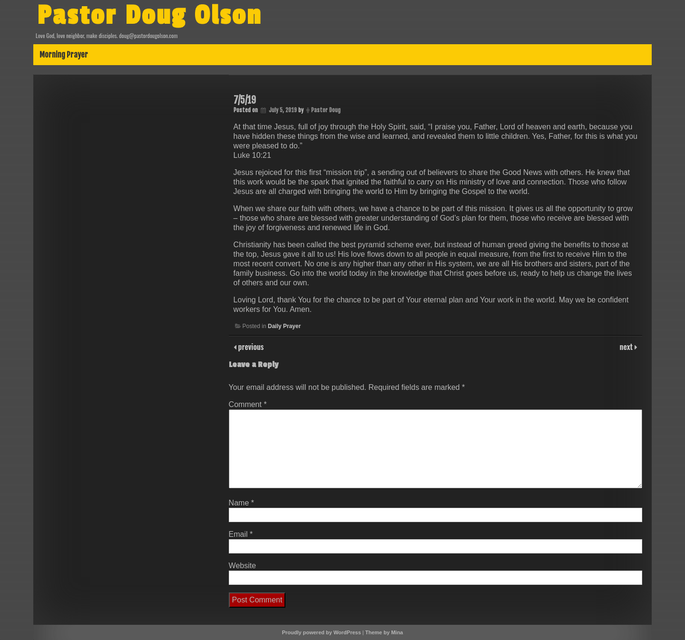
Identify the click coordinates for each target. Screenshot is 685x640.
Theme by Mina (384, 632)
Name (241, 503)
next (627, 346)
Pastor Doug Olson (149, 15)
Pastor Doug (326, 110)
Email (241, 534)
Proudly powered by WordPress (321, 632)
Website (242, 566)
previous (250, 346)
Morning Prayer (63, 54)
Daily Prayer (284, 326)
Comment (248, 404)
